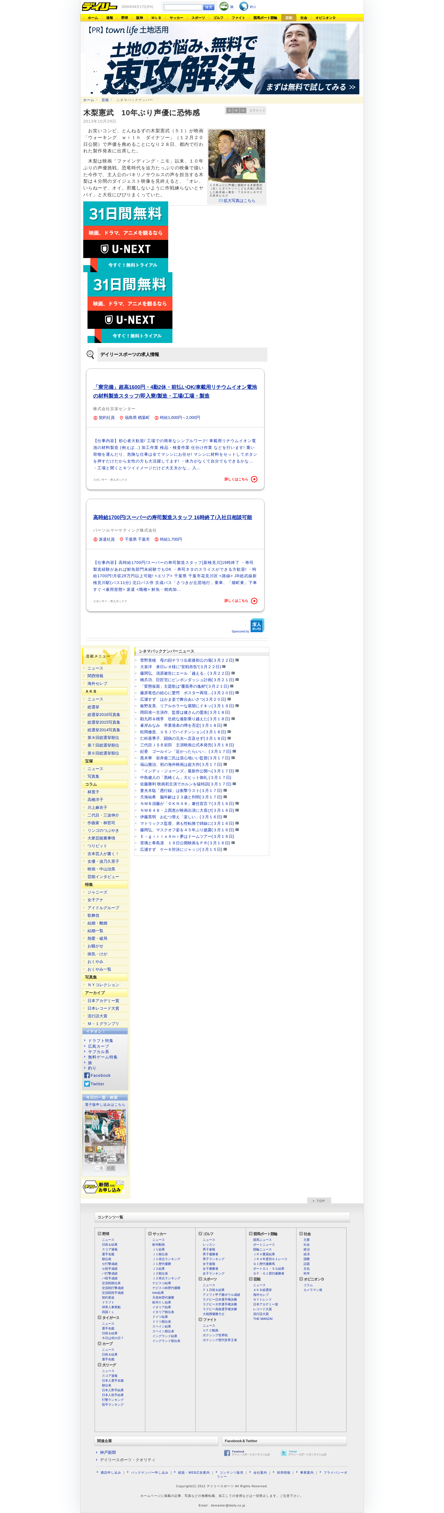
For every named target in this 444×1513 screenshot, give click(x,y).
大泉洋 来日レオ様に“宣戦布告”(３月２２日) (180, 666)
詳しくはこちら (241, 479)
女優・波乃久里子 (103, 861)
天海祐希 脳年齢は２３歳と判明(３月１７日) (181, 797)
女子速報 (209, 1263)
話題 (307, 1263)
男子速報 (209, 1249)
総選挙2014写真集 (103, 730)
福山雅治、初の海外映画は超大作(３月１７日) (181, 764)
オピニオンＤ (325, 18)
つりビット (97, 845)
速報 (109, 18)
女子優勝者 (210, 1268)
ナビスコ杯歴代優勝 (166, 1288)
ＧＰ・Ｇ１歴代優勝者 (268, 1273)
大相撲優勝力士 (214, 1314)
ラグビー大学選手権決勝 (220, 1304)
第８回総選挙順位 (103, 737)
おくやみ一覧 (99, 969)
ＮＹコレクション (103, 985)
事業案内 (307, 1472)
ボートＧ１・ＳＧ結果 (268, 1268)
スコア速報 (110, 1249)
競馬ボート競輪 (265, 18)
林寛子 (93, 792)
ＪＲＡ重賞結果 (264, 1254)
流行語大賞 (97, 1016)
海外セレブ (97, 683)
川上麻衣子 (97, 807)
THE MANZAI (263, 1318)
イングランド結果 (164, 1336)
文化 (307, 1268)
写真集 (93, 776)
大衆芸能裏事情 (101, 838)
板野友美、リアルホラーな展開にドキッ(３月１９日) (187, 706)
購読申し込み (111, 1472)
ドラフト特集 (101, 1040)
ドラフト (108, 1302)
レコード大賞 (262, 1309)
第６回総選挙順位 (103, 753)
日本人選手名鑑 (113, 1380)
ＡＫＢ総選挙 (262, 1290)
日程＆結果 (110, 1244)
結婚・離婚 (97, 923)
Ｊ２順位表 (160, 1273)
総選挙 (93, 707)
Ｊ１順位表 (160, 1254)
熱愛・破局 (97, 938)
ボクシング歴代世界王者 (220, 1340)
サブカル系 (98, 1051)
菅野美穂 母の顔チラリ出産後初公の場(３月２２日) (187, 660)
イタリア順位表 (163, 1312)
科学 (307, 1273)
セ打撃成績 (110, 1263)
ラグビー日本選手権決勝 (220, 1299)
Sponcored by (248, 625)
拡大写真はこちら (239, 200)
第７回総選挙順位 (103, 745)
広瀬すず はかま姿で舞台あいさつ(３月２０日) (183, 699)
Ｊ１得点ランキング (166, 1259)
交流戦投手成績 (113, 1292)
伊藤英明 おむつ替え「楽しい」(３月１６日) (181, 817)
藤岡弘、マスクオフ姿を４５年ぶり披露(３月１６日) (187, 830)
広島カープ (98, 1046)
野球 (124, 18)
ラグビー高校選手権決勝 (220, 1309)
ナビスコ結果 (161, 1283)
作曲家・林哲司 (101, 823)
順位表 (106, 1259)
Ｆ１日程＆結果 (214, 1290)
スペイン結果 (161, 1326)
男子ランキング (214, 1259)
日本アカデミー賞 (103, 1000)
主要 (307, 1239)
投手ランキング (113, 1404)
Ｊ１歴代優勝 (161, 1263)
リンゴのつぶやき (103, 830)
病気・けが (97, 954)
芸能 (288, 18)
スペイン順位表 (163, 1331)
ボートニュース (264, 1244)
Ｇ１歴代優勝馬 (264, 1263)
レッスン (209, 1244)
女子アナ (95, 900)
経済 (307, 1254)
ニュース (95, 668)
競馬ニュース (262, 1239)
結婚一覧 (95, 930)
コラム (308, 1285)
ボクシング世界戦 (215, 1335)
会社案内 (260, 1472)
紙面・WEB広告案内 (194, 1472)
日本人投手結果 (113, 1395)
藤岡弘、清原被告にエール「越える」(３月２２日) (185, 673)
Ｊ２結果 (158, 1268)
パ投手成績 (110, 1278)
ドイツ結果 (160, 1316)
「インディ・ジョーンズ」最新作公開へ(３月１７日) (187, 771)
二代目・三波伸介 (103, 815)
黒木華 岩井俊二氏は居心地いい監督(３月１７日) (185, 758)
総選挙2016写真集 (103, 714)
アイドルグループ (103, 907)
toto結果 (158, 1292)
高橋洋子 (95, 799)
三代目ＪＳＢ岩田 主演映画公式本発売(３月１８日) (187, 745)
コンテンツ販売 (232, 1472)
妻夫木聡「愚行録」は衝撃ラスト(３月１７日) (181, 790)
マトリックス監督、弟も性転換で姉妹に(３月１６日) (187, 823)
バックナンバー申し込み (149, 1472)
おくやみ (95, 961)
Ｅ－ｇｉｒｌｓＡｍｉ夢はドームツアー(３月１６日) (187, 836)
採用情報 (284, 1472)
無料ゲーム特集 (103, 1057)
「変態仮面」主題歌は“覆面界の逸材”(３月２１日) (184, 686)
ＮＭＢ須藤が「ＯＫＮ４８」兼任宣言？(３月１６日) (187, 803)
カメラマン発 (313, 1290)
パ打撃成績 (110, 1273)
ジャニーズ (97, 892)
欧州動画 (158, 1244)
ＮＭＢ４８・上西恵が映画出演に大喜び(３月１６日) (187, 810)
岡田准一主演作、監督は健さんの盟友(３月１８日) (185, 712)
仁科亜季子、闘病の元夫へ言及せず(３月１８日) (183, 738)
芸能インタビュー (103, 876)
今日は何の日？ (113, 1338)
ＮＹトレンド (262, 1299)
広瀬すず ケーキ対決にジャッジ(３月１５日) (181, 849)
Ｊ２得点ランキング (166, 1278)
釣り (92, 1068)
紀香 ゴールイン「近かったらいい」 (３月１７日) (185, 751)
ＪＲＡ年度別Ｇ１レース (270, 1259)
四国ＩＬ (108, 1312)
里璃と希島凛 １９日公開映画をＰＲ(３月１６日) (185, 843)
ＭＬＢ (156, 18)
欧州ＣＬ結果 (161, 1302)
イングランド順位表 (166, 1340)
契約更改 (108, 1297)
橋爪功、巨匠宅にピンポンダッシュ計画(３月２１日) (187, 679)
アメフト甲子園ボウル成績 (221, 1294)
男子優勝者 (210, 1254)
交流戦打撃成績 (113, 1288)
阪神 (139, 18)
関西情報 (95, 676)
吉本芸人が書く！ (103, 853)
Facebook (101, 1075)
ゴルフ (218, 18)
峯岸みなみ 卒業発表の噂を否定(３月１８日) (181, 725)
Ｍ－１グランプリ (103, 1023)
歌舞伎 (93, 915)
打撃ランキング (113, 1399)
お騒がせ (95, 946)
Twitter (97, 1084)
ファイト (238, 18)
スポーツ (198, 18)
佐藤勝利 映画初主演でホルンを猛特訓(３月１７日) (185, 784)
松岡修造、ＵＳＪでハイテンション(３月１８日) (183, 732)
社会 (303, 18)
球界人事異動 (111, 1307)
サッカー (176, 18)
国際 (307, 1259)
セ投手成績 (110, 1268)
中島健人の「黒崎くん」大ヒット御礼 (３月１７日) (185, 777)
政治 (307, 1249)
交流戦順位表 (111, 1283)
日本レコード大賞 (103, 1008)
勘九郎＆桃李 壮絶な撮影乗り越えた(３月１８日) (185, 719)
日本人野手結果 (113, 1390)
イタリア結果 (161, 1307)
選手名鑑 (108, 1254)
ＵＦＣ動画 (210, 1330)
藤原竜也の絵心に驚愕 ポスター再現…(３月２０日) (187, 693)
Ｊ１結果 (158, 1249)
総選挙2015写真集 (103, 722)
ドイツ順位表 (161, 1321)
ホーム (93, 18)
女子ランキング (214, 1273)
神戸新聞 (108, 1452)
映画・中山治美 (101, 869)
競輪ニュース (262, 1249)
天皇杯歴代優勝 (163, 1297)
